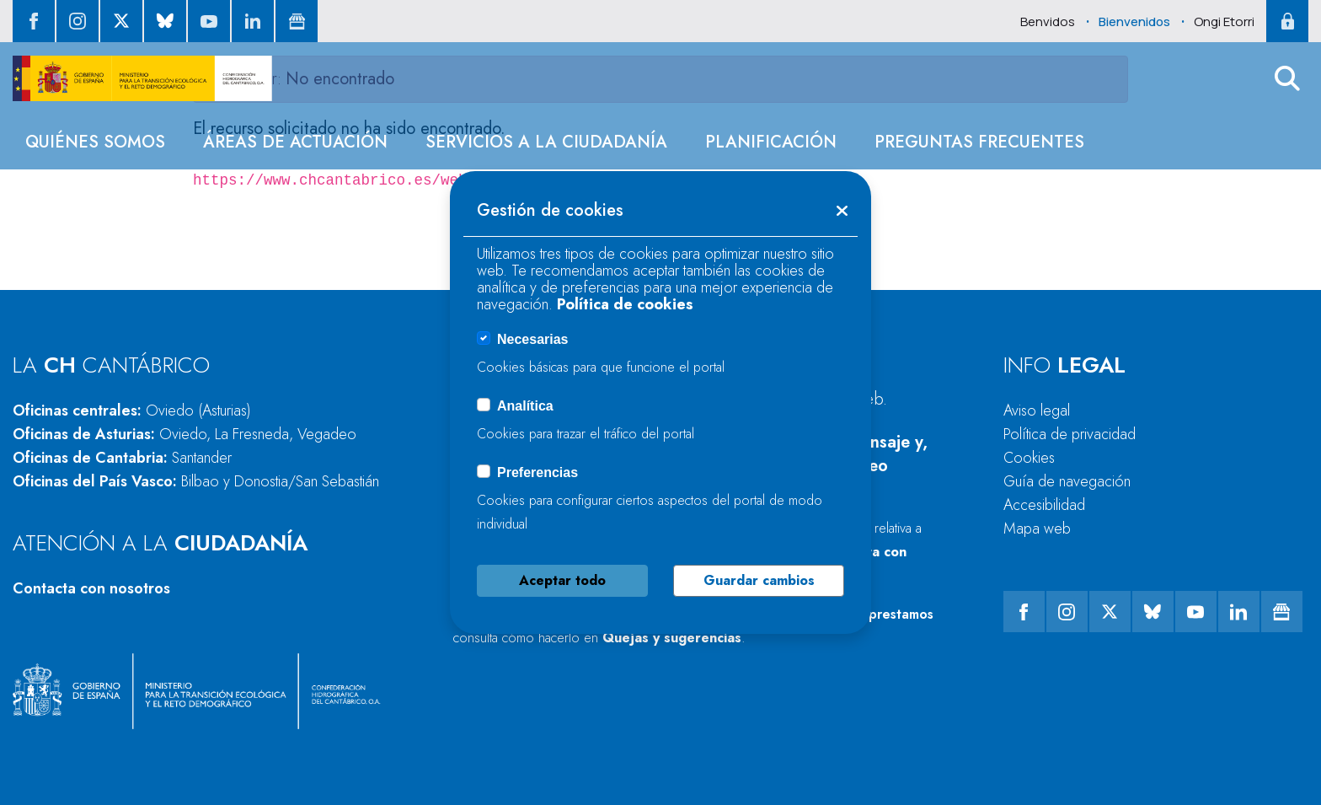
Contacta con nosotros (91, 588)
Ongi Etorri (1224, 21)
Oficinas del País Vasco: (196, 481)
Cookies (1029, 458)
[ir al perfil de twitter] (121, 21)
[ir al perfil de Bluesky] (165, 21)
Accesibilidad (1044, 505)
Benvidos (1047, 21)
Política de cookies (625, 304)
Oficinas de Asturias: (184, 434)
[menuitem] (95, 142)
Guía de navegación (1067, 481)
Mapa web (1037, 528)
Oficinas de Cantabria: (122, 458)
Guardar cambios (759, 580)
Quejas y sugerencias (671, 637)
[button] (1287, 78)
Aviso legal (1036, 410)
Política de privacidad (1069, 434)
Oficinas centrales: (132, 410)
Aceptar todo (562, 580)
